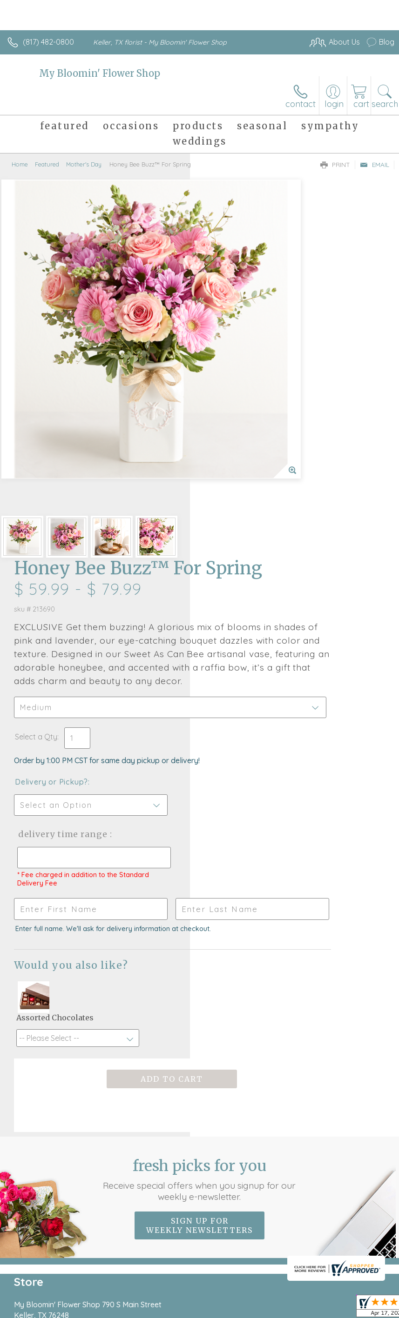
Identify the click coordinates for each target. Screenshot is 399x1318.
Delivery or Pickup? (241, 459)
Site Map (214, 1297)
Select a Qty (226, 414)
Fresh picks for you (199, 893)
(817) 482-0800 (48, 42)
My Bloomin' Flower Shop (99, 73)
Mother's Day (83, 164)
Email (374, 164)
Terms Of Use (35, 1297)
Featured (47, 164)
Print (335, 164)
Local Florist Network (156, 1297)
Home (20, 164)
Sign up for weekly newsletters (199, 939)
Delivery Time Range (235, 521)
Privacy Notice (90, 1297)
